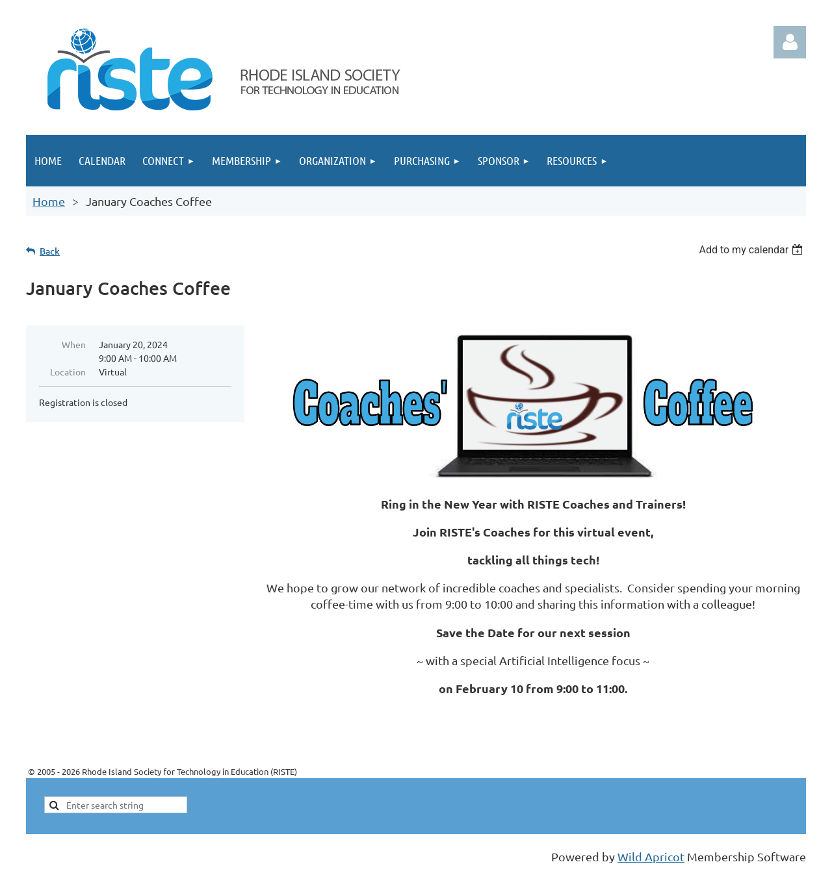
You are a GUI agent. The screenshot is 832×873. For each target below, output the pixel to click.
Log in (790, 42)
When (74, 344)
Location (68, 371)
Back (50, 251)
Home (48, 201)
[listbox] (752, 250)
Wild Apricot (651, 856)
